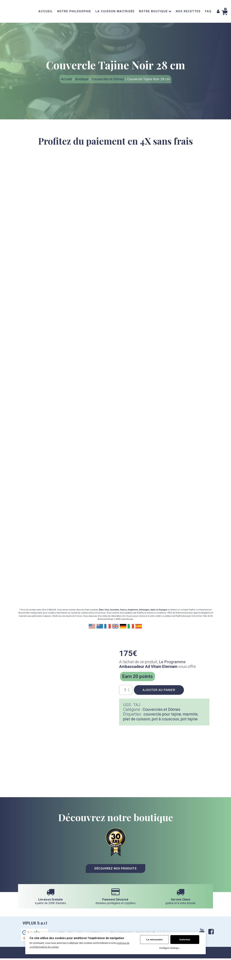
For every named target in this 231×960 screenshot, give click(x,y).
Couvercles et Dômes (108, 79)
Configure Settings (169, 948)
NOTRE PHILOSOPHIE (74, 11)
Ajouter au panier (158, 690)
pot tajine (189, 719)
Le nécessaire (154, 939)
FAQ (208, 11)
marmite (190, 714)
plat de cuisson (136, 719)
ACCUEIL (45, 11)
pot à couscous (165, 719)
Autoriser (184, 939)
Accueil (66, 79)
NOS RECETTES (188, 11)
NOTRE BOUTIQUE (155, 11)
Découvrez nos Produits (115, 868)
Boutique (81, 79)
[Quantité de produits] (125, 690)
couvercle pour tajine (162, 714)
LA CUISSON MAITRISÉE (115, 11)
